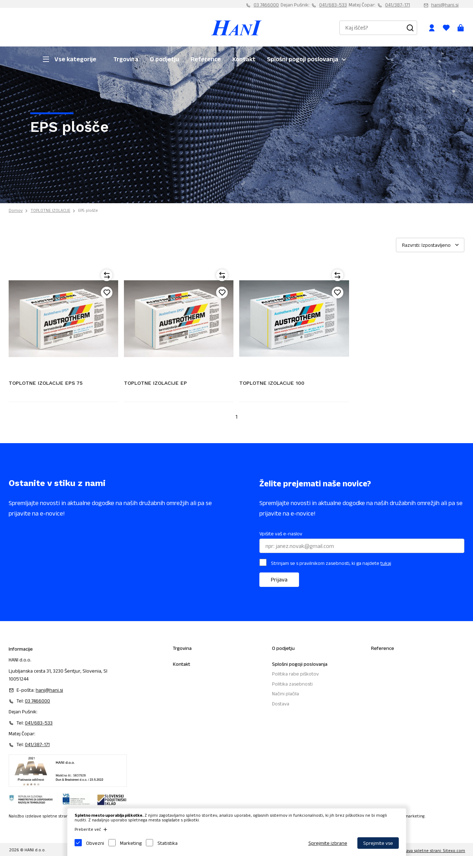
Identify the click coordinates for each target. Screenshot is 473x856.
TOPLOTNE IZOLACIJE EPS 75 (45, 383)
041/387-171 (397, 5)
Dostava (280, 703)
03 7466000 (266, 5)
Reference (206, 59)
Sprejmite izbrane (327, 843)
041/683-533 (333, 5)
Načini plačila (285, 693)
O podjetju (164, 59)
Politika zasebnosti (292, 684)
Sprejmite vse (378, 843)
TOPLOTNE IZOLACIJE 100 (271, 383)
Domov (16, 210)
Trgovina (125, 59)
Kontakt (243, 59)
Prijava (279, 579)
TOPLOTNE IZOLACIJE (50, 210)
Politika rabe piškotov (295, 674)
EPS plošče (88, 210)
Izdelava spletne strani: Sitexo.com (431, 850)
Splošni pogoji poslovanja (302, 59)
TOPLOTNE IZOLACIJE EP (155, 383)
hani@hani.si (445, 5)
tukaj (385, 563)
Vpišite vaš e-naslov (280, 533)
